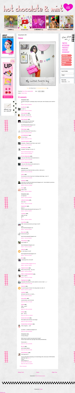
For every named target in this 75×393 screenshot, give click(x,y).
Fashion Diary (24, 93)
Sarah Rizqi (23, 222)
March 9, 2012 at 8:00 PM (26, 295)
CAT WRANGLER (25, 135)
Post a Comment (23, 366)
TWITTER (26, 361)
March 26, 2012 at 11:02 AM (27, 363)
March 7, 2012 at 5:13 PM (26, 255)
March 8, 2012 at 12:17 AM (26, 283)
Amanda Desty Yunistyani (26, 324)
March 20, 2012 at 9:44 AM (26, 349)
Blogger (40, 389)
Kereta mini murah (25, 317)
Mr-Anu (22, 346)
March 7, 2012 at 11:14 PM (26, 277)
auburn (22, 174)
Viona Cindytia (24, 113)
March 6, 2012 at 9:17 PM (26, 138)
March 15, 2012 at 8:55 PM (26, 343)
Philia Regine (24, 129)
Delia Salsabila (24, 119)
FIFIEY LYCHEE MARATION (27, 274)
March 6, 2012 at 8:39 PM (26, 110)
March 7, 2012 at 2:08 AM (26, 191)
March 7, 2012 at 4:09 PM (26, 238)
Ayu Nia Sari (23, 107)
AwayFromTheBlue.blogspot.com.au (28, 263)
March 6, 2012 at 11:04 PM (26, 177)
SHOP (30, 361)
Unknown (23, 249)
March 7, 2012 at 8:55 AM (26, 197)
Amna (22, 187)
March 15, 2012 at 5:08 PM (26, 331)
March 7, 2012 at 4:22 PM (26, 246)
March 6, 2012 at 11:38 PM (26, 185)
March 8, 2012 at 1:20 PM (26, 289)
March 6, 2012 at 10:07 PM (26, 171)
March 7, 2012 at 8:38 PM (26, 271)
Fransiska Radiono (25, 141)
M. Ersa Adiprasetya (25, 156)
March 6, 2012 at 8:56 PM (26, 126)
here (29, 358)
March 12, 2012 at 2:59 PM (26, 321)
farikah (22, 304)
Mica (22, 258)
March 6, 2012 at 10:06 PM (26, 165)
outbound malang (25, 200)
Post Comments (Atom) (40, 375)
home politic (24, 298)
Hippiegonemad (24, 280)
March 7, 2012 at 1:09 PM (26, 210)
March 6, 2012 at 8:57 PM (26, 132)
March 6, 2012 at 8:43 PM (26, 116)
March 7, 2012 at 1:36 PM (26, 219)
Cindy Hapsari (24, 240)
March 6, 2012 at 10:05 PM (26, 159)
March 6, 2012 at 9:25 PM (26, 144)
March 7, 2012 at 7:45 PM (26, 265)
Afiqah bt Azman (24, 267)
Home (37, 372)
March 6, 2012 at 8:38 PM (26, 104)
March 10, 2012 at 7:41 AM (26, 301)
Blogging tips (2, 392)
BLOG (22, 361)
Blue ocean (23, 232)
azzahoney (23, 180)
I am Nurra (23, 213)
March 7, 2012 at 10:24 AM (26, 203)
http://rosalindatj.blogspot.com (27, 151)
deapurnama (24, 206)
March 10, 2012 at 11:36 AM (27, 315)
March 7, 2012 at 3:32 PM (26, 229)
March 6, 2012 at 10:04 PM (26, 153)
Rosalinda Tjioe (24, 147)
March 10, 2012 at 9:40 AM (26, 309)
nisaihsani (23, 292)
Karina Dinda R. (24, 352)
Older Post (54, 372)
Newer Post (21, 372)
